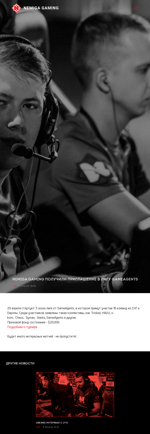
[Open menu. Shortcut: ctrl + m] (135, 8)
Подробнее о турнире (22, 327)
